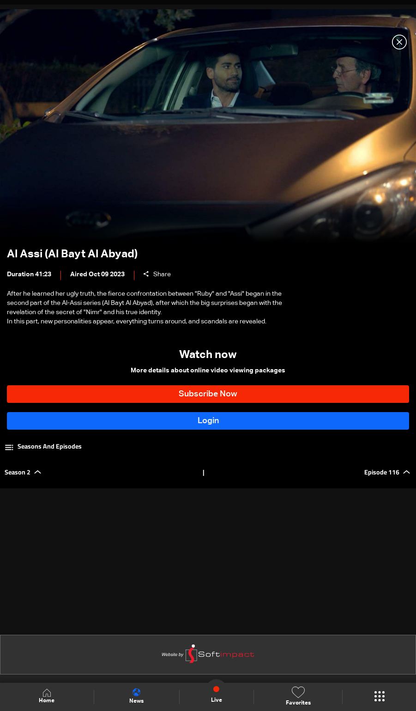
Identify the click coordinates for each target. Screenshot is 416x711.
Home (46, 696)
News (136, 696)
